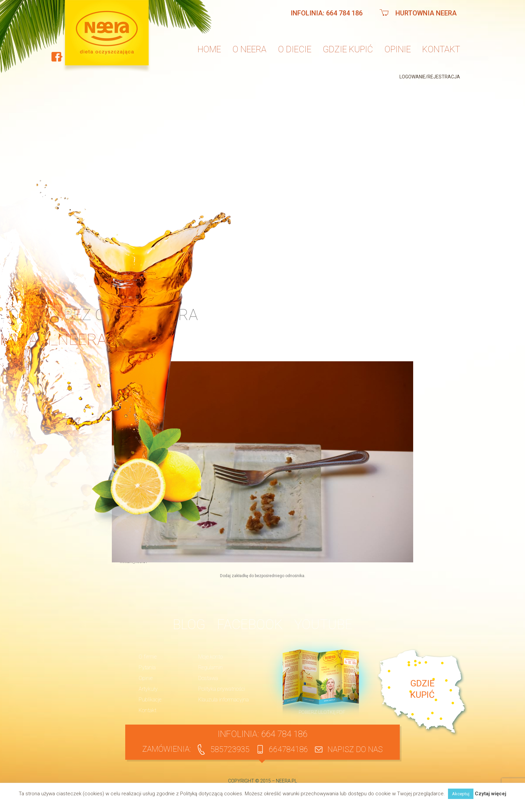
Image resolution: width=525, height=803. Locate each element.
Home (209, 49)
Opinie (397, 49)
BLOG (189, 624)
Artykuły (148, 689)
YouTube (323, 624)
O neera (249, 49)
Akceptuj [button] (460, 793)
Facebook (250, 624)
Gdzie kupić (348, 49)
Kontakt (441, 49)
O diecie (294, 49)
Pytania (147, 667)
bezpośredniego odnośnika (279, 575)
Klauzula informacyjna (223, 699)
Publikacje (150, 699)
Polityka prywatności (221, 689)
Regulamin (210, 667)
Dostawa (208, 678)
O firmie (148, 657)
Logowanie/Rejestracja (429, 76)
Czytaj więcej (490, 793)
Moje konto (210, 657)
